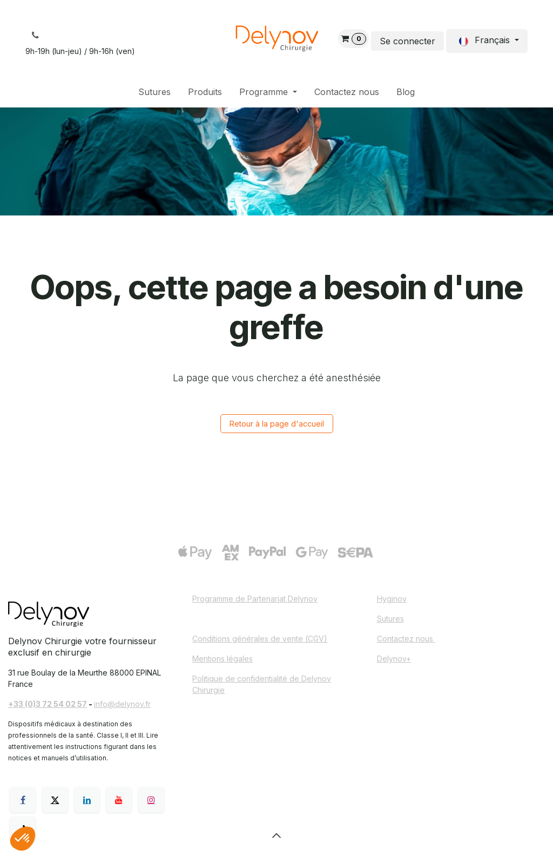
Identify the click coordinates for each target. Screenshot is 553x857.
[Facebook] (23, 800)
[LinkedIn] (87, 800)
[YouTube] (119, 800)
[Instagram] (151, 800)
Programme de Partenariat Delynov (255, 598)
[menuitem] (154, 92)
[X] (55, 800)
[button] (276, 835)
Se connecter (407, 41)
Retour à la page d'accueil (277, 423)
